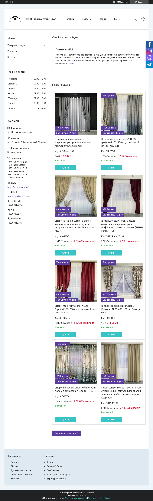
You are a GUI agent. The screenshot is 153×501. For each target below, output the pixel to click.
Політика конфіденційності (99, 498)
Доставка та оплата (21, 470)
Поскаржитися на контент (76, 498)
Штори (50, 462)
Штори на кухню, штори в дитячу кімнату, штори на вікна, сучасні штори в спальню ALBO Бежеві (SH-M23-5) (75, 225)
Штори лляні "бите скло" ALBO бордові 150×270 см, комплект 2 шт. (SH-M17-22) (75, 309)
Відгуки (11, 57)
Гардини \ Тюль (54, 466)
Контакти (12, 51)
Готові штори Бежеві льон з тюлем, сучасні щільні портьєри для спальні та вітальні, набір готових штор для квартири (121, 392)
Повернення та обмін (21, 474)
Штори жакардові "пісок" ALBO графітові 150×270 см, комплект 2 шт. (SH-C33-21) (120, 142)
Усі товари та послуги (65, 433)
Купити (65, 168)
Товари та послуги (16, 45)
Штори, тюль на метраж (58, 474)
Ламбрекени (53, 470)
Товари (84, 19)
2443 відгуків (122, 2)
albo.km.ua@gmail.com (18, 196)
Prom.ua (90, 493)
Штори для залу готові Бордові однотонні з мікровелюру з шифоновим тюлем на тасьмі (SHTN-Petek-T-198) (122, 225)
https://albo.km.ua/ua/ (18, 187)
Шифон (71, 63)
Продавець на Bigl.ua (77, 495)
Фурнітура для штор (56, 478)
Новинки (103, 19)
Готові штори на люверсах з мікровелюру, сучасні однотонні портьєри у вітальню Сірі (73, 142)
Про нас (15, 462)
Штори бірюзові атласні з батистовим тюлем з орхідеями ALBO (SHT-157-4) (76, 389)
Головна (70, 19)
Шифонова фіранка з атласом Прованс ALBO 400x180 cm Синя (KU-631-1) (121, 309)
